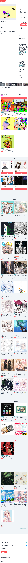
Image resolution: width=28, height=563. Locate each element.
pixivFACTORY (21, 65)
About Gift (22, 35)
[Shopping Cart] (25, 1)
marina (5, 186)
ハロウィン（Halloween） (5, 113)
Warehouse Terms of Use (4, 556)
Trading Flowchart (23, 69)
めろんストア (6, 170)
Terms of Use (8, 554)
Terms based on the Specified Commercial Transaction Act (6, 559)
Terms (20, 75)
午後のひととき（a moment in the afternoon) (20, 131)
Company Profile (3, 554)
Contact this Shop (22, 79)
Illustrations (22, 7)
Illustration (21, 5)
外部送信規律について (8, 557)
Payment (21, 71)
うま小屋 (18, 170)
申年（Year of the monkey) (5, 149)
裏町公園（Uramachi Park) (18, 113)
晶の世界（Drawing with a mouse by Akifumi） (13, 94)
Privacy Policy (21, 77)
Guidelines (9, 556)
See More (14, 193)
